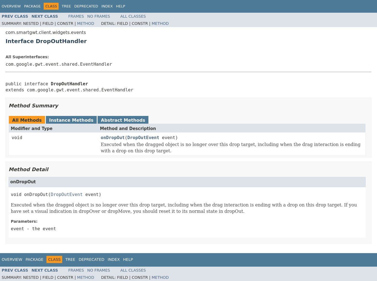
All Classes (133, 16)
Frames (76, 16)
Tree (66, 6)
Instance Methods (71, 120)
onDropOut (113, 137)
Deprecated (86, 6)
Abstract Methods (123, 120)
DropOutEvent (143, 137)
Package (32, 6)
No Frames (98, 16)
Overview (11, 6)
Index (107, 6)
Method (85, 23)
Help (120, 6)
